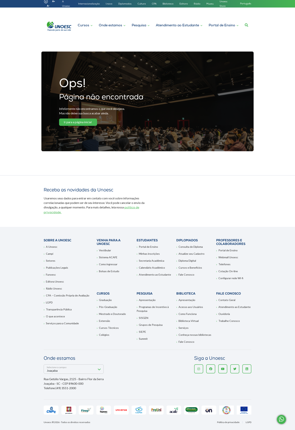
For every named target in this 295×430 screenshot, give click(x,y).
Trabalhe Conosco (229, 320)
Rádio (197, 4)
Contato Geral (226, 300)
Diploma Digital (187, 260)
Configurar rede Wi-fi (230, 278)
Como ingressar (108, 264)
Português (245, 4)
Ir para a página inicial (78, 122)
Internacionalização (89, 4)
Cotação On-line (228, 271)
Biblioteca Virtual (189, 320)
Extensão (104, 320)
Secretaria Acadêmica (151, 260)
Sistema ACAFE (108, 257)
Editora (183, 4)
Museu (210, 4)
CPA (154, 4)
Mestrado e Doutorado (112, 313)
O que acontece (55, 316)
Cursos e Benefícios (190, 267)
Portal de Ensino (222, 25)
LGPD (49, 302)
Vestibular (105, 250)
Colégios (104, 334)
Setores (50, 260)
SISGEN (143, 317)
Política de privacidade (228, 422)
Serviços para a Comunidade (62, 323)
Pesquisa (139, 25)
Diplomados (125, 4)
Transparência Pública (59, 309)
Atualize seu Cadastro (192, 253)
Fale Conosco (186, 274)
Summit (143, 338)
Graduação (105, 300)
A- (48, 6)
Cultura (142, 4)
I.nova (109, 4)
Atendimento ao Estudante (177, 25)
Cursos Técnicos (109, 327)
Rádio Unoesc (54, 288)
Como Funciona (188, 313)
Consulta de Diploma (191, 246)
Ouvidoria (224, 313)
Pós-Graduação (108, 306)
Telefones (224, 264)
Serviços (184, 327)
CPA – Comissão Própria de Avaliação (67, 295)
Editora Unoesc (55, 281)
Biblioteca (168, 4)
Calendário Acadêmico (152, 267)
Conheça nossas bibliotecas (195, 334)
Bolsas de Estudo (109, 271)
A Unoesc (51, 246)
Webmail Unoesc (228, 257)
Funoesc (51, 274)
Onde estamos (110, 25)
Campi (49, 253)
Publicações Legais (57, 267)
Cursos (83, 25)
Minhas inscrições (149, 253)
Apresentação (147, 300)
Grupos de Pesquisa (151, 324)
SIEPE (142, 331)
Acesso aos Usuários (191, 306)
